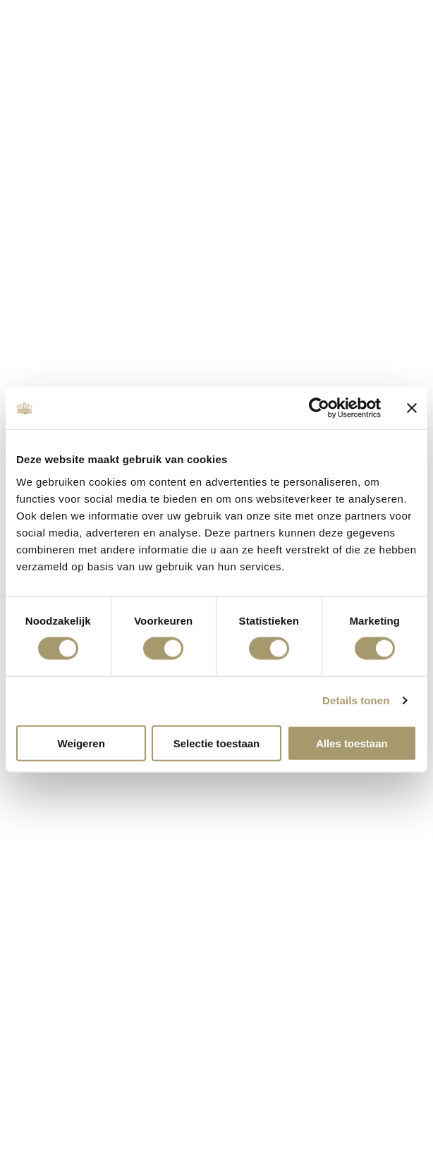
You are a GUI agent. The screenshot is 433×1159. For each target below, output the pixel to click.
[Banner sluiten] (412, 408)
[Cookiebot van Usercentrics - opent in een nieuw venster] (319, 408)
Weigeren (81, 743)
